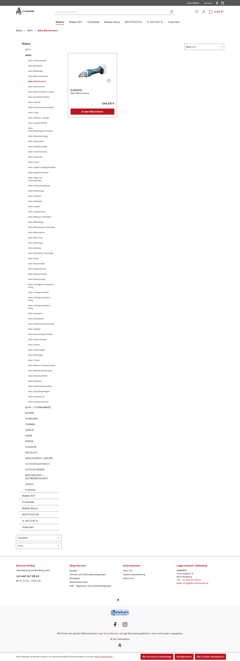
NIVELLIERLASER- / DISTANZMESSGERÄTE (36, 477)
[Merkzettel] (196, 12)
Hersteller (39, 538)
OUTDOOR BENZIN (34, 469)
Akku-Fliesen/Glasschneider (41, 107)
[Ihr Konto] (203, 12)
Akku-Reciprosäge (36, 279)
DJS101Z (76, 90)
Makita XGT (29, 495)
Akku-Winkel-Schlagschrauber (42, 365)
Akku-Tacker (34, 360)
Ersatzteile (30, 489)
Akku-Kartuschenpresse (39, 186)
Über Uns (128, 570)
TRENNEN (30, 424)
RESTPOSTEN (30, 514)
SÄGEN (28, 435)
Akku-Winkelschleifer (37, 376)
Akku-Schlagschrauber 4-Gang (39, 306)
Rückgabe (74, 578)
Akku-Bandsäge (35, 71)
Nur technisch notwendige (156, 656)
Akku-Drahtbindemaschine (40, 386)
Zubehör (29, 484)
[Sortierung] (204, 47)
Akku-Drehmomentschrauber (41, 324)
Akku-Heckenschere (37, 152)
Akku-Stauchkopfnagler (39, 391)
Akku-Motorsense (36, 232)
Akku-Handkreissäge (37, 146)
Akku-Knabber (34, 196)
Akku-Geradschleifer (37, 123)
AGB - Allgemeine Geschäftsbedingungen (90, 586)
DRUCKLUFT (31, 452)
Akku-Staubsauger (36, 350)
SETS (28, 49)
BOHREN (29, 413)
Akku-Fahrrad (34, 102)
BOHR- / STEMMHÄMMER (38, 407)
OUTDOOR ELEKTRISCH (37, 464)
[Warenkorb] (216, 12)
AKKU (28, 55)
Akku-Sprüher (34, 329)
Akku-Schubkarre (36, 319)
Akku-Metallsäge (36, 222)
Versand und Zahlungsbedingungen (87, 574)
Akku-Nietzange (35, 243)
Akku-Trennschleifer (37, 60)
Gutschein (28, 527)
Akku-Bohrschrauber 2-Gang (41, 92)
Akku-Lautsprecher (36, 211)
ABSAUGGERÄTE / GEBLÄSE (39, 458)
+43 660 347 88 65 (27, 576)
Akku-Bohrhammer (36, 86)
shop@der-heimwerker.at (195, 583)
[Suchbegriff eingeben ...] (111, 12)
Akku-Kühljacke (35, 201)
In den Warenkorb (92, 111)
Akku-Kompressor (36, 396)
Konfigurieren (184, 656)
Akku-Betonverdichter (38, 76)
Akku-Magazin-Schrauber (39, 217)
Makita (26, 43)
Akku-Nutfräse (34, 248)
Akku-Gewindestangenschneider (40, 129)
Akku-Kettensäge (36, 191)
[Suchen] (171, 12)
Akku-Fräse (33, 112)
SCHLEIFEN (30, 447)
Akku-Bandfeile (35, 66)
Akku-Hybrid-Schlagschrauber (42, 167)
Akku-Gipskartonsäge (38, 136)
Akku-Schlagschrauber (38, 292)
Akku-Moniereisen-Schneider (41, 227)
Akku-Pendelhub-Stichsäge (40, 253)
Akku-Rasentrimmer (37, 269)
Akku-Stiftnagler (35, 355)
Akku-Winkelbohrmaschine (40, 370)
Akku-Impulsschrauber (38, 172)
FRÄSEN (29, 441)
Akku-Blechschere (37, 81)
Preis (39, 546)
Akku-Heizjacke (35, 157)
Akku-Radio (33, 258)
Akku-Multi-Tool (35, 237)
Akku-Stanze (34, 344)
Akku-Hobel (33, 162)
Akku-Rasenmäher (36, 263)
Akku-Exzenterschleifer (38, 97)
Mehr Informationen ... (104, 656)
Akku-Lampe (34, 206)
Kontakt (73, 570)
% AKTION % (30, 520)
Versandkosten (111, 633)
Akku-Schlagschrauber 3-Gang (39, 298)
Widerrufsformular (78, 582)
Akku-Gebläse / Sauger (38, 118)
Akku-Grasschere (36, 141)
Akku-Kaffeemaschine (38, 402)
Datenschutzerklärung (134, 574)
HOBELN (29, 430)
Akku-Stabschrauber (37, 339)
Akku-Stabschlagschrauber (40, 334)
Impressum (128, 578)
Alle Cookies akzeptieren (210, 656)
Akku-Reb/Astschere (37, 274)
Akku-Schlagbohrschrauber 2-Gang (41, 285)
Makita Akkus (30, 508)
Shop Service (77, 565)
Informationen (131, 565)
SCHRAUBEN (31, 418)
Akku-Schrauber (35, 313)
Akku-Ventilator (35, 381)
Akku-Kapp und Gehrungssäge (35, 179)
